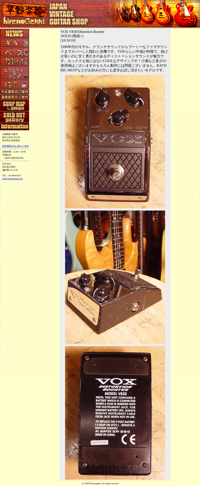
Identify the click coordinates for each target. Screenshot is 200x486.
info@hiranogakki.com (12, 178)
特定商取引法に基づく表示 (15, 146)
